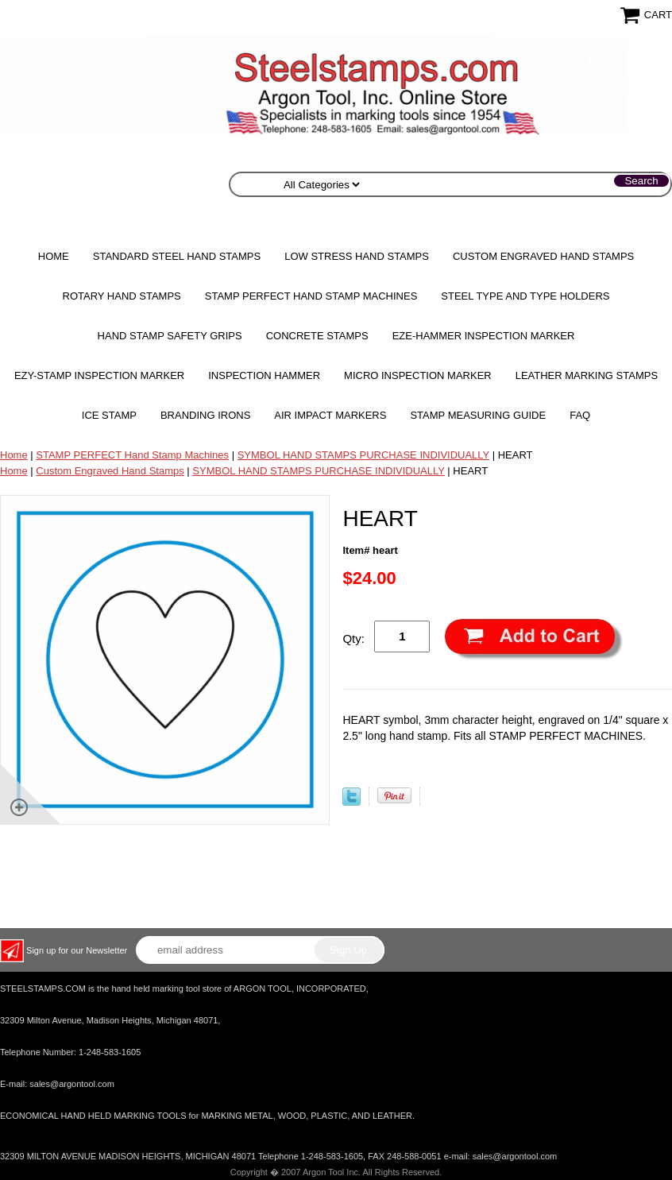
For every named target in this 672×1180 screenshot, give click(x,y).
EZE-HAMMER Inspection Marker (483, 336)
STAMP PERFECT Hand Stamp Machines (311, 296)
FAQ (580, 415)
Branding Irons (205, 415)
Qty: (353, 638)
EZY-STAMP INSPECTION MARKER (99, 375)
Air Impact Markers (330, 415)
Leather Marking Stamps (587, 375)
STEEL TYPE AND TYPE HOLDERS (525, 296)
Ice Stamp (109, 415)
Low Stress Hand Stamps (356, 256)
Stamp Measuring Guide (478, 415)
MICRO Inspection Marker (418, 375)
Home (53, 256)
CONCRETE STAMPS (317, 336)
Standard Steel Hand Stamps (177, 256)
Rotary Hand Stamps (122, 296)
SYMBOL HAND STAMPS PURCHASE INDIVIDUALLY (363, 455)
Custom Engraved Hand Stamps (543, 256)
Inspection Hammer (264, 375)
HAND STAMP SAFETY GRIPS (170, 336)
